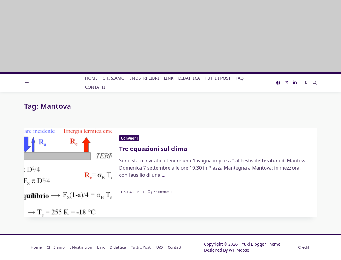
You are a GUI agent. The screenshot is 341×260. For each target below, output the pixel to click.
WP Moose (239, 250)
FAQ (239, 78)
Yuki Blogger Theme (261, 244)
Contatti (95, 87)
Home (91, 78)
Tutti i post (218, 78)
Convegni (129, 138)
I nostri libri (144, 78)
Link (168, 78)
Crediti (304, 247)
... (164, 175)
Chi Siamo (114, 78)
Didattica (189, 78)
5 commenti (163, 192)
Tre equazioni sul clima (153, 149)
